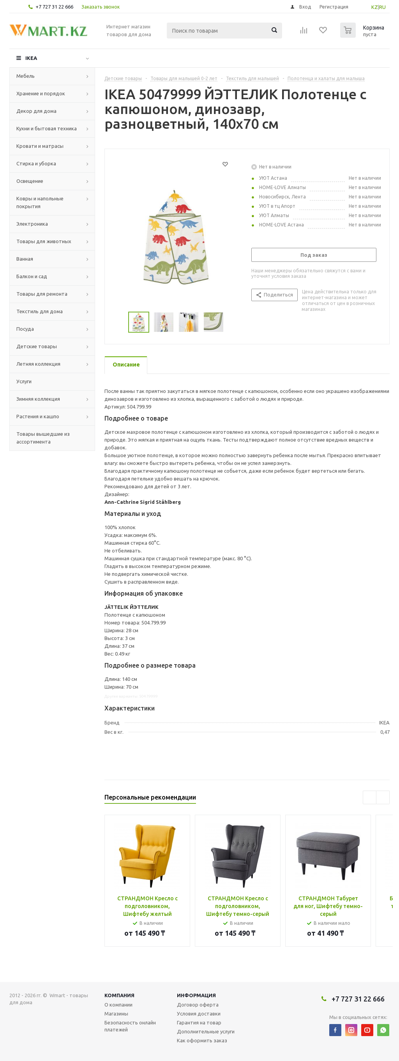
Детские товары (36, 346)
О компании (118, 1004)
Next (382, 797)
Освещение (29, 181)
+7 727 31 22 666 (54, 6)
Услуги (24, 381)
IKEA (31, 58)
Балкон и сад (31, 276)
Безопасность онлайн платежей (130, 1026)
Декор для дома (36, 111)
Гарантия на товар (199, 1022)
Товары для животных (43, 241)
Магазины (116, 1013)
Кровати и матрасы (40, 146)
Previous (369, 797)
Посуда (25, 328)
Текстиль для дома (39, 311)
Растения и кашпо (37, 416)
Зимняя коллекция (38, 399)
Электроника (32, 223)
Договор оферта (198, 1004)
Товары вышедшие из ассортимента (43, 437)
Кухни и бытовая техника (46, 128)
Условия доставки (199, 1013)
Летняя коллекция (38, 364)
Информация (196, 995)
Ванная (24, 258)
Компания (119, 995)
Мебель (25, 76)
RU (382, 7)
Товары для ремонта (41, 293)
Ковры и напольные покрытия (40, 202)
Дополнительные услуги (206, 1031)
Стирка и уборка (36, 163)
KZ (374, 7)
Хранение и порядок (40, 93)
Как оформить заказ (202, 1040)
